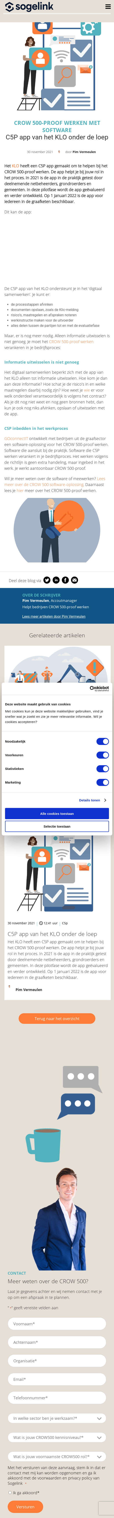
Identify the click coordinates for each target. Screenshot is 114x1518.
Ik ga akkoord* (26, 1492)
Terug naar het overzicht (57, 1018)
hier (20, 490)
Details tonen (89, 800)
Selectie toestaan (57, 826)
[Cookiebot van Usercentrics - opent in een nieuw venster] (90, 689)
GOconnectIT (16, 438)
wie (87, 390)
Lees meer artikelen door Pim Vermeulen (54, 616)
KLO (15, 165)
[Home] (29, 6)
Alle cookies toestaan (57, 813)
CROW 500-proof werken (71, 341)
